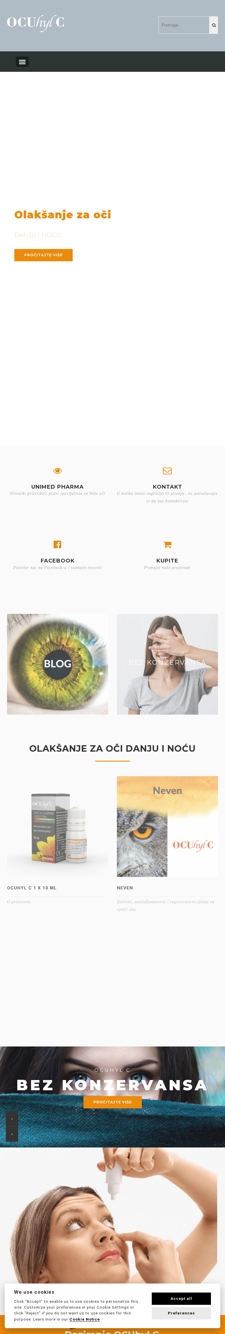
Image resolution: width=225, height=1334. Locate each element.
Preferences (181, 1313)
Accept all (181, 1298)
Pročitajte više (43, 255)
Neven (125, 888)
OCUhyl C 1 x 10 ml (32, 888)
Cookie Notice (84, 1319)
